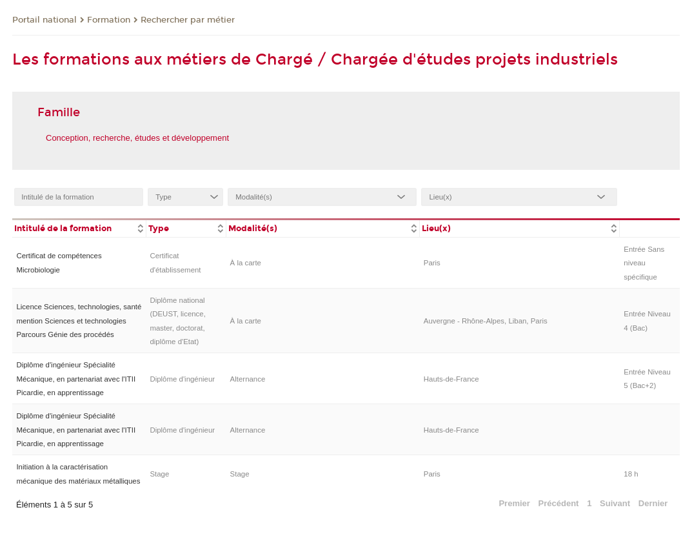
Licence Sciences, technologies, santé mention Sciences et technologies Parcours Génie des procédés (78, 320)
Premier (514, 503)
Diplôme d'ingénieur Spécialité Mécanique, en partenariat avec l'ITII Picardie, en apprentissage (75, 378)
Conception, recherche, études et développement (137, 138)
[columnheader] (79, 227)
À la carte (245, 263)
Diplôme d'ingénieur (182, 379)
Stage (159, 474)
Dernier (653, 503)
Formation (108, 20)
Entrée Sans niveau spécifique (644, 263)
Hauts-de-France (451, 379)
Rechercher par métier (188, 20)
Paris (432, 263)
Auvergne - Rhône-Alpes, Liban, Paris (486, 321)
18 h (631, 474)
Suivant (615, 503)
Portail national (44, 20)
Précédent (559, 503)
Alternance (248, 379)
